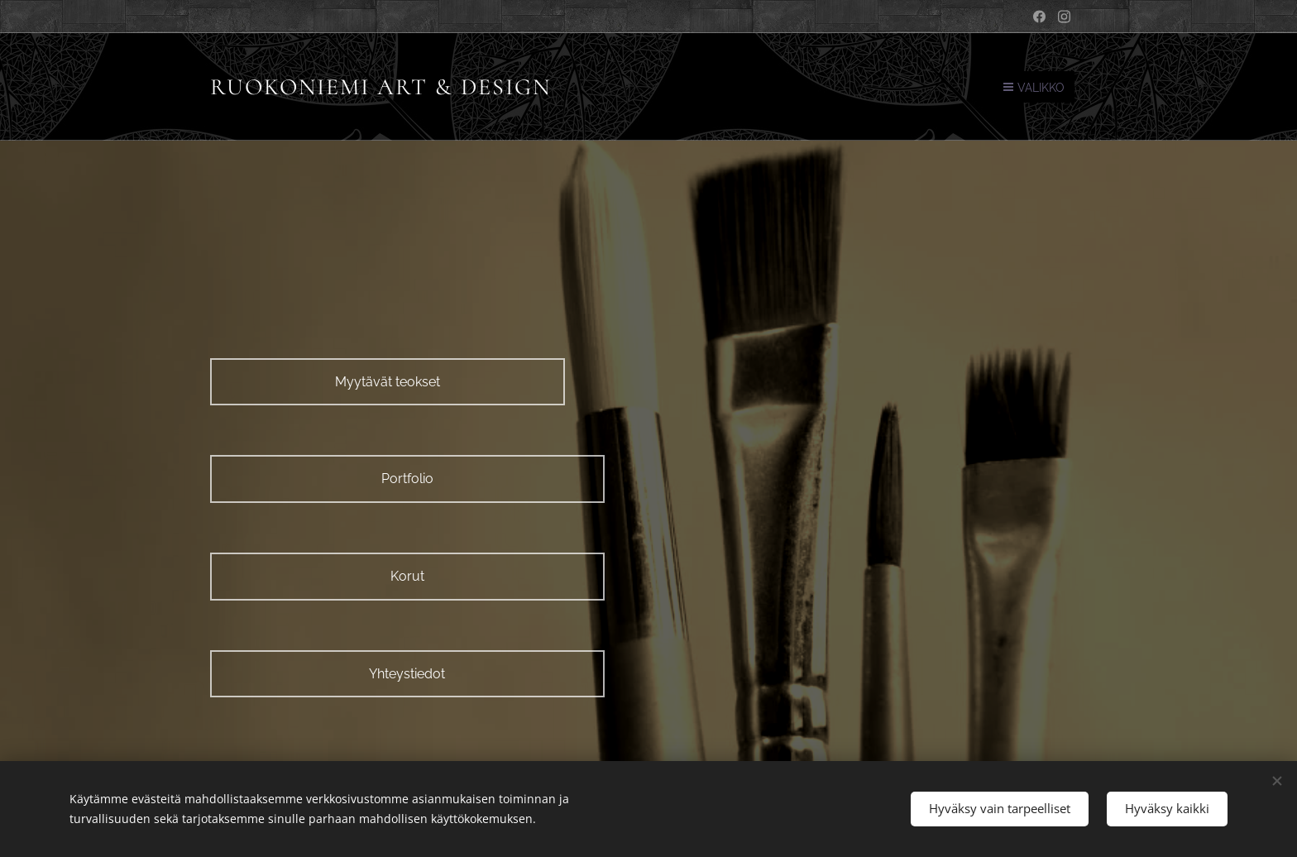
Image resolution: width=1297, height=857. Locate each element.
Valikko (1034, 87)
